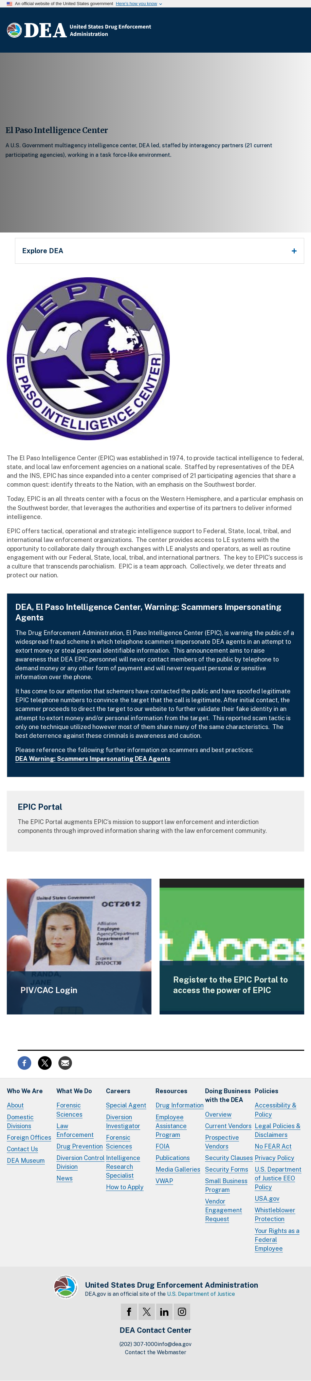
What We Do (74, 1091)
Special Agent (126, 1105)
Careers (118, 1091)
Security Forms (226, 1169)
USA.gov (267, 1198)
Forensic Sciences (69, 1110)
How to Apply (125, 1187)
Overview (218, 1114)
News (64, 1178)
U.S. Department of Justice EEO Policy (278, 1178)
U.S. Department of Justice (201, 1294)
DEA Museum (26, 1160)
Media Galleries (178, 1169)
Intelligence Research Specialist (123, 1166)
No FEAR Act (273, 1146)
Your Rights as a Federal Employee (277, 1239)
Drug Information (180, 1105)
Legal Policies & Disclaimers (277, 1130)
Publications (173, 1157)
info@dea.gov (174, 1344)
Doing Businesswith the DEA (228, 1095)
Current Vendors (228, 1126)
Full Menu (297, 30)
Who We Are (25, 1091)
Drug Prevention (79, 1146)
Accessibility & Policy (275, 1110)
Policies (266, 1091)
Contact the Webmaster (155, 1352)
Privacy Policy (274, 1157)
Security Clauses (229, 1157)
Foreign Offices (29, 1137)
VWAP (164, 1180)
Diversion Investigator (123, 1122)
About (15, 1105)
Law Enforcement (75, 1130)
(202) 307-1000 (139, 1344)
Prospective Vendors (222, 1142)
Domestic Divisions (20, 1122)
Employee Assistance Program (171, 1126)
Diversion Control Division (80, 1162)
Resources (171, 1091)
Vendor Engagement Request (223, 1210)
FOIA (163, 1146)
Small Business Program (226, 1185)
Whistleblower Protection (275, 1215)
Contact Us (22, 1149)
